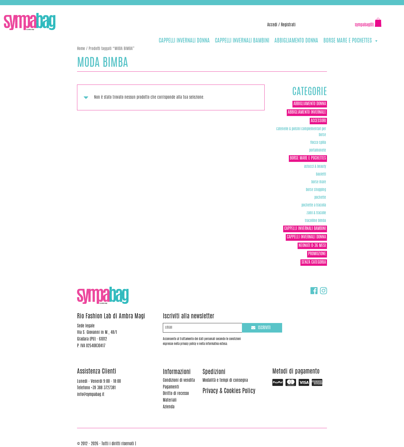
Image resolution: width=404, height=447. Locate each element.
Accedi (272, 25)
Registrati (288, 25)
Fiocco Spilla (318, 143)
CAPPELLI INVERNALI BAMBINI (242, 41)
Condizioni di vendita (179, 380)
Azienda (168, 407)
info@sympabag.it (72, 8)
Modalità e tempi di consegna (225, 380)
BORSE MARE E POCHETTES (351, 41)
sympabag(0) (364, 25)
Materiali (169, 400)
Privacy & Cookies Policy (229, 391)
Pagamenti (171, 387)
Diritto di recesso (176, 394)
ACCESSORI (318, 121)
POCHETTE (320, 198)
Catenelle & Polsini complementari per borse (301, 132)
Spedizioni (214, 372)
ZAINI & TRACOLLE (316, 213)
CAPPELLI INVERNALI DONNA (184, 41)
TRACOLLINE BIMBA (315, 221)
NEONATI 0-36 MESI (312, 246)
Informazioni (177, 372)
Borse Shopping (316, 190)
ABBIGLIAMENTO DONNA (296, 41)
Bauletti (321, 174)
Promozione (317, 254)
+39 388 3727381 (25, 8)
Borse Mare (318, 182)
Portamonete (317, 150)
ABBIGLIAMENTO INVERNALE (307, 112)
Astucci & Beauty (315, 167)
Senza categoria (313, 262)
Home (81, 49)
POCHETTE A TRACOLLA (313, 205)
